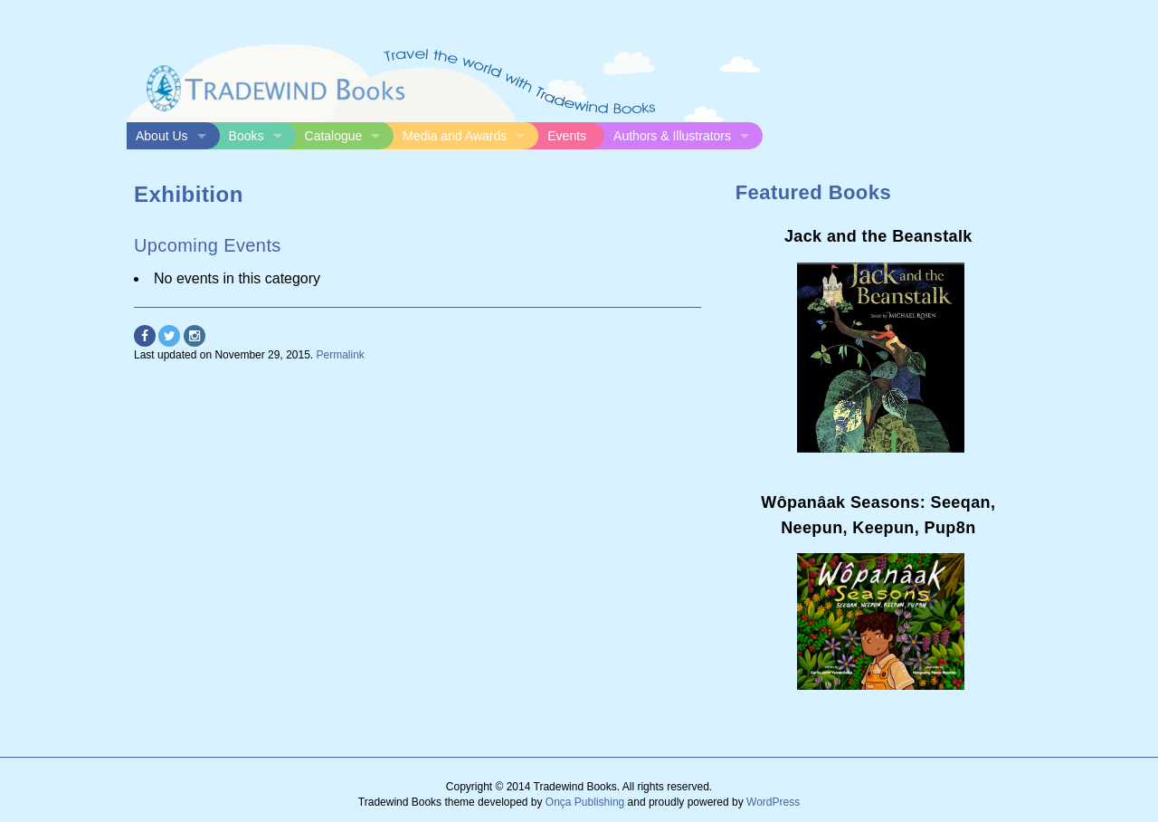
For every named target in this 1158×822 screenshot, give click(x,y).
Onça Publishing (585, 802)
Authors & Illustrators (672, 136)
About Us (162, 136)
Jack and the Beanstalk (878, 236)
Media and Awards (455, 136)
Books (246, 136)
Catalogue (334, 136)
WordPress (773, 802)
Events (566, 136)
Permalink (341, 355)
